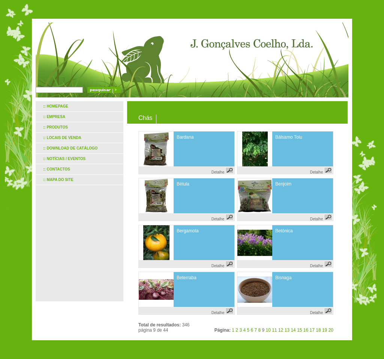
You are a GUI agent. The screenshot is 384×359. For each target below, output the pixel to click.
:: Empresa (54, 117)
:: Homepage (55, 106)
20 (330, 330)
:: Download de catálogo (70, 148)
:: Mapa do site (58, 180)
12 (280, 330)
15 (299, 330)
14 (293, 330)
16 (305, 330)
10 (268, 330)
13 (287, 330)
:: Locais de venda (62, 138)
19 (324, 330)
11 (274, 330)
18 (318, 330)
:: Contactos (56, 169)
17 (312, 330)
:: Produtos (55, 127)
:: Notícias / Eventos (64, 159)
